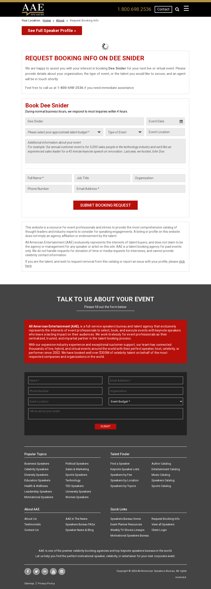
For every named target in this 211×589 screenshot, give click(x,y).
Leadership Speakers (38, 491)
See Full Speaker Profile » (52, 30)
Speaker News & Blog (79, 530)
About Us (30, 518)
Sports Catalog (161, 486)
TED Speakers (74, 486)
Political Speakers (77, 463)
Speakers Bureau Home (125, 518)
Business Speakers (36, 463)
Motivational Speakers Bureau (129, 535)
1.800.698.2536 (134, 9)
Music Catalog (161, 474)
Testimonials (32, 524)
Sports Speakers (76, 474)
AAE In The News (76, 518)
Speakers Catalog (163, 480)
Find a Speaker (120, 463)
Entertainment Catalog (166, 469)
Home (47, 20)
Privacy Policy (46, 583)
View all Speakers (163, 524)
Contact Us (31, 530)
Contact (163, 9)
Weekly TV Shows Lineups (127, 530)
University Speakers (78, 491)
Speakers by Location (124, 480)
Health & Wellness (36, 486)
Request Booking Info (166, 518)
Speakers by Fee (121, 474)
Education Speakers (37, 480)
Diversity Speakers (36, 474)
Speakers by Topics (123, 486)
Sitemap (29, 583)
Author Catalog (161, 463)
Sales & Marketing (77, 469)
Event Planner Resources (126, 524)
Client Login (159, 530)
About (60, 20)
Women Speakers (77, 497)
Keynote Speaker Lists (124, 469)
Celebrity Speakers (36, 469)
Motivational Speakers (38, 497)
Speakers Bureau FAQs (80, 524)
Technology (72, 480)
